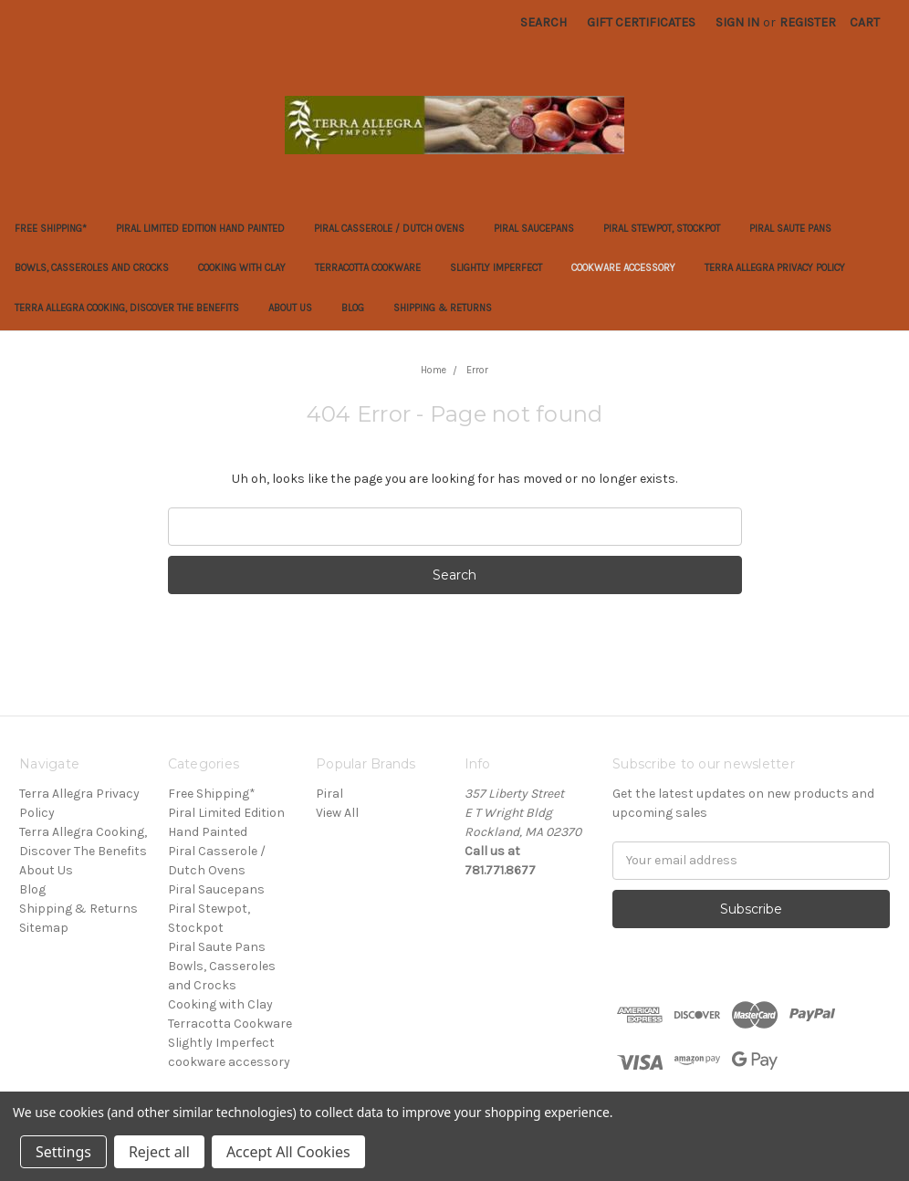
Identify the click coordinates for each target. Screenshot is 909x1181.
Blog (352, 308)
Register (807, 22)
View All (337, 812)
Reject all (159, 1152)
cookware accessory (623, 268)
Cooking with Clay (242, 268)
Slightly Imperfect (496, 268)
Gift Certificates (641, 22)
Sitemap (43, 927)
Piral (329, 793)
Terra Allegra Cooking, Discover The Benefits (127, 308)
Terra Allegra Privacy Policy (775, 268)
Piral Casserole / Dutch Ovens (389, 229)
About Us (290, 308)
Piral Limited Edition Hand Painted (200, 229)
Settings (63, 1152)
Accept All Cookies (288, 1152)
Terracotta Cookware (368, 268)
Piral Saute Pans (790, 229)
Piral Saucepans (534, 229)
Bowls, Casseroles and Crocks (92, 268)
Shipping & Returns (442, 308)
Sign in (737, 22)
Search (543, 22)
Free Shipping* (51, 229)
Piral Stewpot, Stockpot (661, 229)
